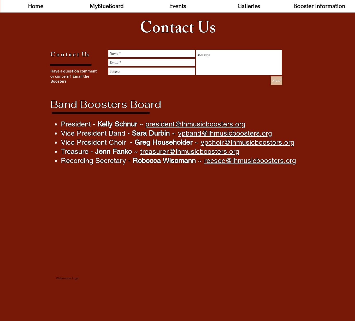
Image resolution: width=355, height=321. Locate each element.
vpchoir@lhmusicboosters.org (247, 142)
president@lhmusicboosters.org (195, 124)
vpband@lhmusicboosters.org (225, 133)
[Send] (276, 80)
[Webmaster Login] (67, 278)
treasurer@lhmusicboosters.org (189, 151)
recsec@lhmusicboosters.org (250, 160)
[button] (177, 8)
